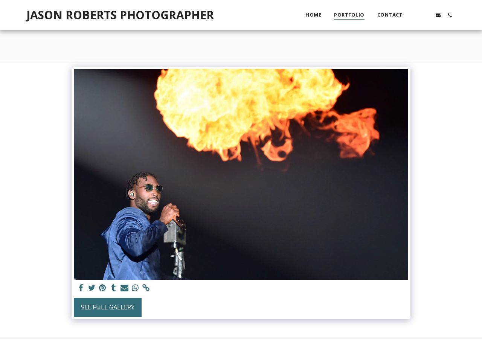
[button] (414, 15)
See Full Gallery (107, 307)
